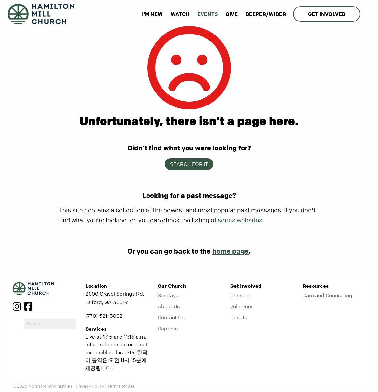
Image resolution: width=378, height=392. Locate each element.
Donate (238, 317)
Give (232, 14)
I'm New (152, 14)
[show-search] (366, 14)
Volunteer (241, 306)
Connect (240, 295)
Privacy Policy (90, 386)
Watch (180, 14)
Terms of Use (121, 386)
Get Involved (326, 14)
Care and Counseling (327, 295)
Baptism (168, 328)
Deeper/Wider (265, 14)
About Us (169, 306)
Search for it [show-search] (189, 164)
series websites (240, 220)
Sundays (168, 295)
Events (207, 14)
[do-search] (50, 324)
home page (230, 251)
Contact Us (171, 317)
